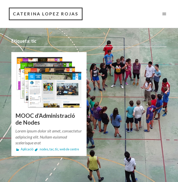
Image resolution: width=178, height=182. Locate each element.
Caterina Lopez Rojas (46, 13)
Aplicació (27, 149)
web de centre (69, 149)
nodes (44, 149)
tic (56, 149)
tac (51, 149)
